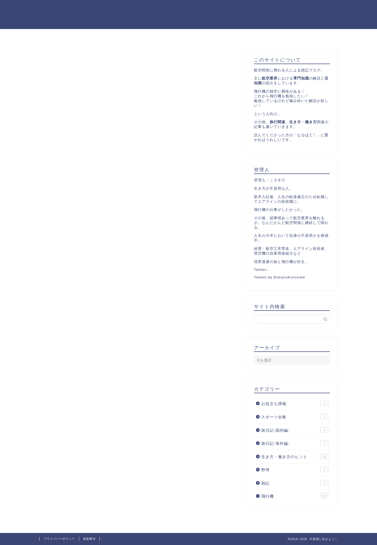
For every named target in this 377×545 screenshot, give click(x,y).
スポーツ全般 (294, 416)
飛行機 (294, 496)
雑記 (294, 482)
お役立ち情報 (294, 403)
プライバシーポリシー (59, 538)
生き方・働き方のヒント (294, 456)
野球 (294, 469)
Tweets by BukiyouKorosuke (279, 277)
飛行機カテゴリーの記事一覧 (169, 35)
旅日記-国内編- (294, 429)
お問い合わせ (222, 35)
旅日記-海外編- (294, 443)
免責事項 (89, 538)
